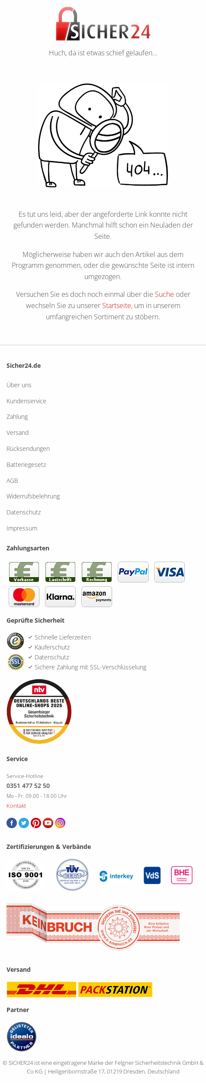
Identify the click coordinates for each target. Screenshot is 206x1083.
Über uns (19, 385)
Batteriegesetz (26, 464)
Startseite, (117, 305)
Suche (164, 294)
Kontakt (16, 806)
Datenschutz (23, 512)
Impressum (21, 528)
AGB (12, 480)
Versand (17, 432)
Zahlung (17, 416)
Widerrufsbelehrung (33, 496)
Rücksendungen (28, 448)
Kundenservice (26, 401)
